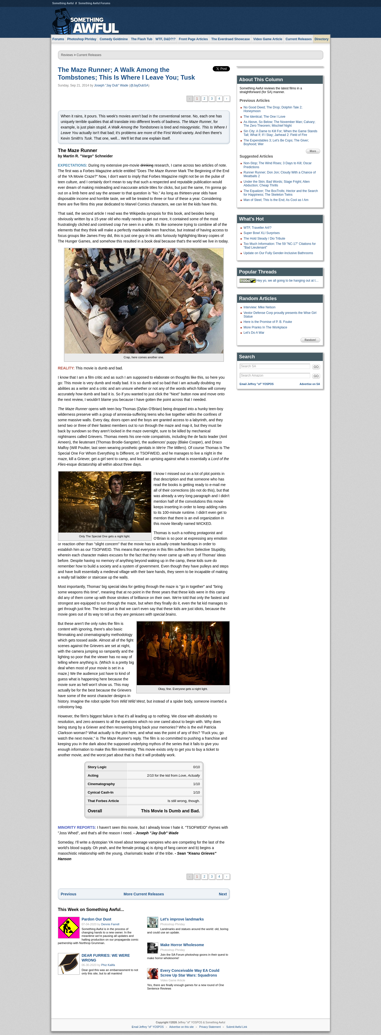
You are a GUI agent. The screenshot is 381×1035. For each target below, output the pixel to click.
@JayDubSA (139, 85)
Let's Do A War (254, 333)
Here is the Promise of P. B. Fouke (268, 322)
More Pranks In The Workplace (265, 327)
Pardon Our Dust (96, 919)
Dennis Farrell (110, 924)
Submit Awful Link (236, 1026)
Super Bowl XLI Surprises (262, 233)
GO (316, 367)
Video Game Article (172, 980)
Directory (322, 39)
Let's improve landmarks (182, 919)
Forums (58, 39)
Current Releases (298, 39)
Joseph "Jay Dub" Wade (111, 85)
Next (223, 894)
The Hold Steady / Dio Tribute (264, 238)
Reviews (67, 55)
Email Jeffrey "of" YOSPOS (257, 384)
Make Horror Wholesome (182, 945)
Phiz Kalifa (108, 965)
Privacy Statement (210, 1026)
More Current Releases (144, 894)
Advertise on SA (310, 384)
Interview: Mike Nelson (260, 307)
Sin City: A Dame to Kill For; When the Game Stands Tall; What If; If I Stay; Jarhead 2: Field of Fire (281, 133)
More (313, 151)
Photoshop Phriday (172, 924)
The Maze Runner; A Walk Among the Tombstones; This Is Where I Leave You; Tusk (126, 73)
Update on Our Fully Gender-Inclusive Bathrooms (278, 253)
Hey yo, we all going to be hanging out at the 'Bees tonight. (287, 280)
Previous (68, 894)
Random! (310, 339)
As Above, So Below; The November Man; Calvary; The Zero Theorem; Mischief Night (279, 123)
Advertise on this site (181, 1026)
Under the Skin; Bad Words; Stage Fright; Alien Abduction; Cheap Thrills (277, 183)
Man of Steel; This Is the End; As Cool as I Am (276, 200)
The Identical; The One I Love (264, 116)
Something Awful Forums (94, 3)
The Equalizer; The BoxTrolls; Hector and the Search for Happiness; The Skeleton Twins (281, 192)
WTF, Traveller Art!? (257, 228)
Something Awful (63, 3)
